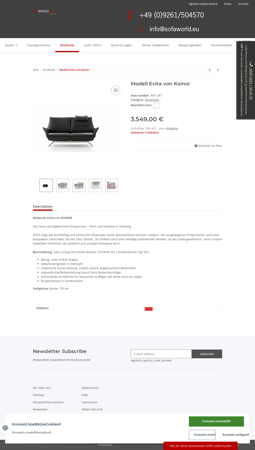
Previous (36, 186)
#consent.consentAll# (216, 421)
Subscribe (207, 354)
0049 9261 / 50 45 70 (251, 81)
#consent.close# (204, 434)
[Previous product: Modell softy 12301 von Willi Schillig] (209, 69)
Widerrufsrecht (92, 409)
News (228, 4)
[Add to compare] (115, 90)
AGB (85, 395)
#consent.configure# (233, 434)
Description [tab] (42, 206)
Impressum (89, 402)
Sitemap (38, 395)
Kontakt (243, 4)
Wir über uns (42, 388)
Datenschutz (90, 388)
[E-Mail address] (161, 354)
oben (149, 309)
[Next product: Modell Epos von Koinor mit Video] (218, 69)
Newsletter (40, 409)
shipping (172, 128)
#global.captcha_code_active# (151, 360)
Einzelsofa (152, 100)
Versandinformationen (48, 402)
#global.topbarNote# (203, 4)
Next (122, 186)
